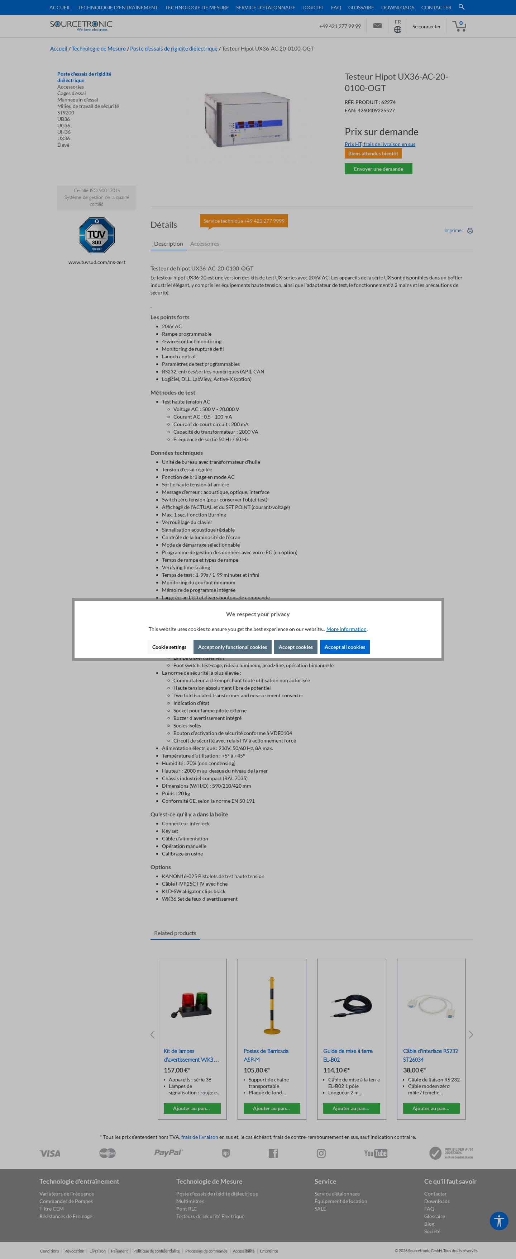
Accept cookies (296, 647)
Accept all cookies (345, 647)
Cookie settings (169, 647)
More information (346, 629)
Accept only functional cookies (232, 647)
